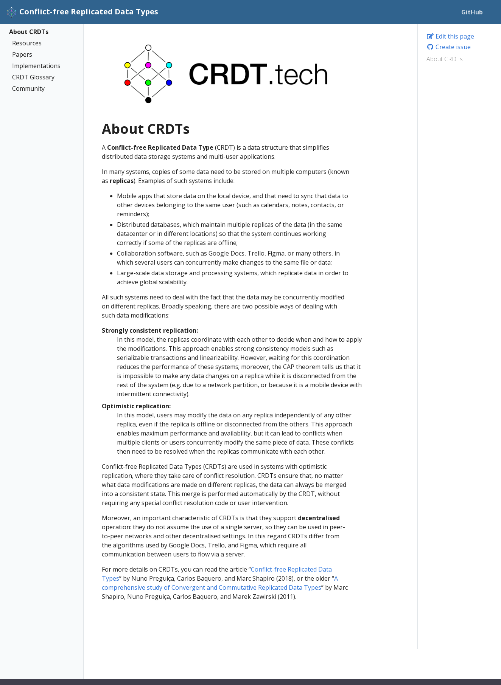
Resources (27, 43)
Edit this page (450, 36)
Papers (22, 54)
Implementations (36, 66)
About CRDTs (28, 32)
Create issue (448, 47)
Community (28, 88)
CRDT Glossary (33, 77)
